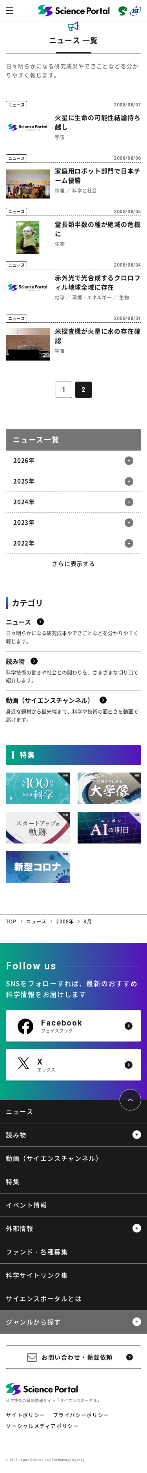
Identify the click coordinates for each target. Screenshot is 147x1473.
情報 (60, 190)
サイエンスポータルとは (44, 1298)
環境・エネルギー (92, 297)
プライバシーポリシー (81, 1414)
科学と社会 (84, 190)
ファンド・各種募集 (37, 1251)
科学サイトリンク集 (37, 1275)
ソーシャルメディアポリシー (42, 1425)
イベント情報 (26, 1205)
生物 (60, 244)
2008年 (65, 921)
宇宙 (60, 137)
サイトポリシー (25, 1414)
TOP (11, 921)
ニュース (36, 921)
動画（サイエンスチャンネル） (54, 1158)
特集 (13, 1181)
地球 (60, 297)
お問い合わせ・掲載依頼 (77, 1357)
